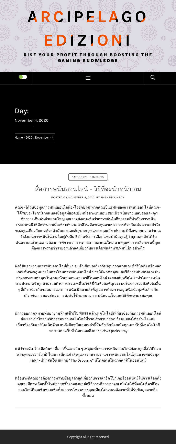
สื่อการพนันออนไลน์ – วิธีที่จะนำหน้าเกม (88, 189)
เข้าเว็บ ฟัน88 (77, 313)
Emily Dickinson (113, 197)
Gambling (96, 177)
